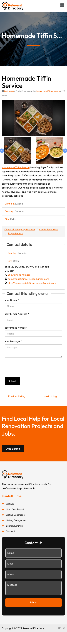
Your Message (13, 341)
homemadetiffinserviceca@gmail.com (28, 278)
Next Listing (50, 396)
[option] (33, 118)
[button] (62, 5)
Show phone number (19, 274)
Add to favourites (48, 229)
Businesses (9, 91)
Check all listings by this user (19, 229)
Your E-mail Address (17, 313)
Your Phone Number (16, 327)
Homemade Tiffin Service (15, 167)
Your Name (12, 300)
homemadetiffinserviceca (48, 91)
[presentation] (32, 367)
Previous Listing (16, 396)
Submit (12, 381)
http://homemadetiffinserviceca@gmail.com (32, 283)
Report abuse (15, 233)
